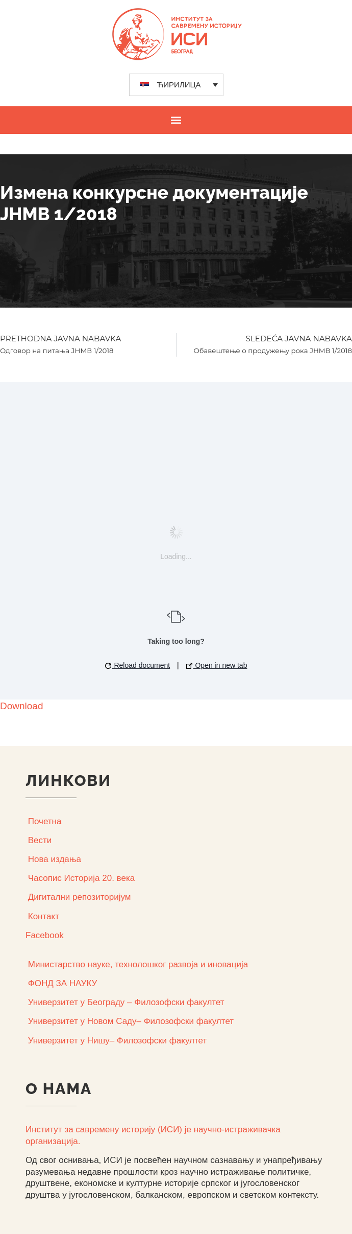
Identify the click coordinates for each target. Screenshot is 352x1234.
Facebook (45, 935)
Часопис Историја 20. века (81, 878)
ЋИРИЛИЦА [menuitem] (179, 84)
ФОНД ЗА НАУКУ (62, 983)
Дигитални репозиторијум (79, 897)
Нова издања (54, 859)
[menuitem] (176, 85)
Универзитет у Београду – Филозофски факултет (126, 1002)
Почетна (45, 821)
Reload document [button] (137, 665)
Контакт (43, 916)
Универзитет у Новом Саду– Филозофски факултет (131, 1021)
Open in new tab (216, 665)
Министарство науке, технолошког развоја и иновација (138, 964)
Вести (40, 840)
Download (21, 706)
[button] (176, 119)
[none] (176, 85)
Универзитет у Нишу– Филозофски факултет (117, 1040)
